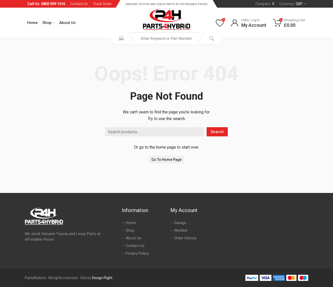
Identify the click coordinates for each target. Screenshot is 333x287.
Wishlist (180, 230)
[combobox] (166, 38)
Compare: (264, 4)
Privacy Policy (137, 253)
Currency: (292, 4)
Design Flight (102, 278)
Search (217, 131)
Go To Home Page (166, 160)
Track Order (102, 4)
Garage (180, 222)
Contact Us (79, 4)
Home (32, 22)
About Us (67, 22)
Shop (48, 22)
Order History (185, 238)
